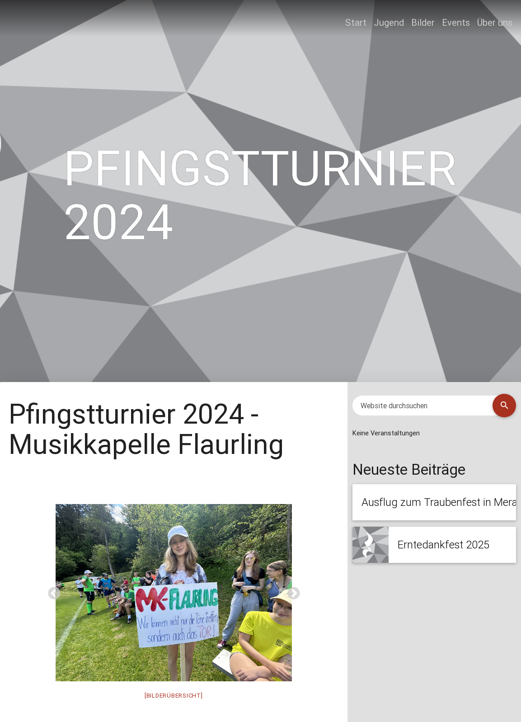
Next (291, 590)
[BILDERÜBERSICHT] (174, 695)
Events (456, 22)
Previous (51, 590)
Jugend (389, 22)
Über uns (494, 22)
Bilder (423, 22)
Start (355, 22)
